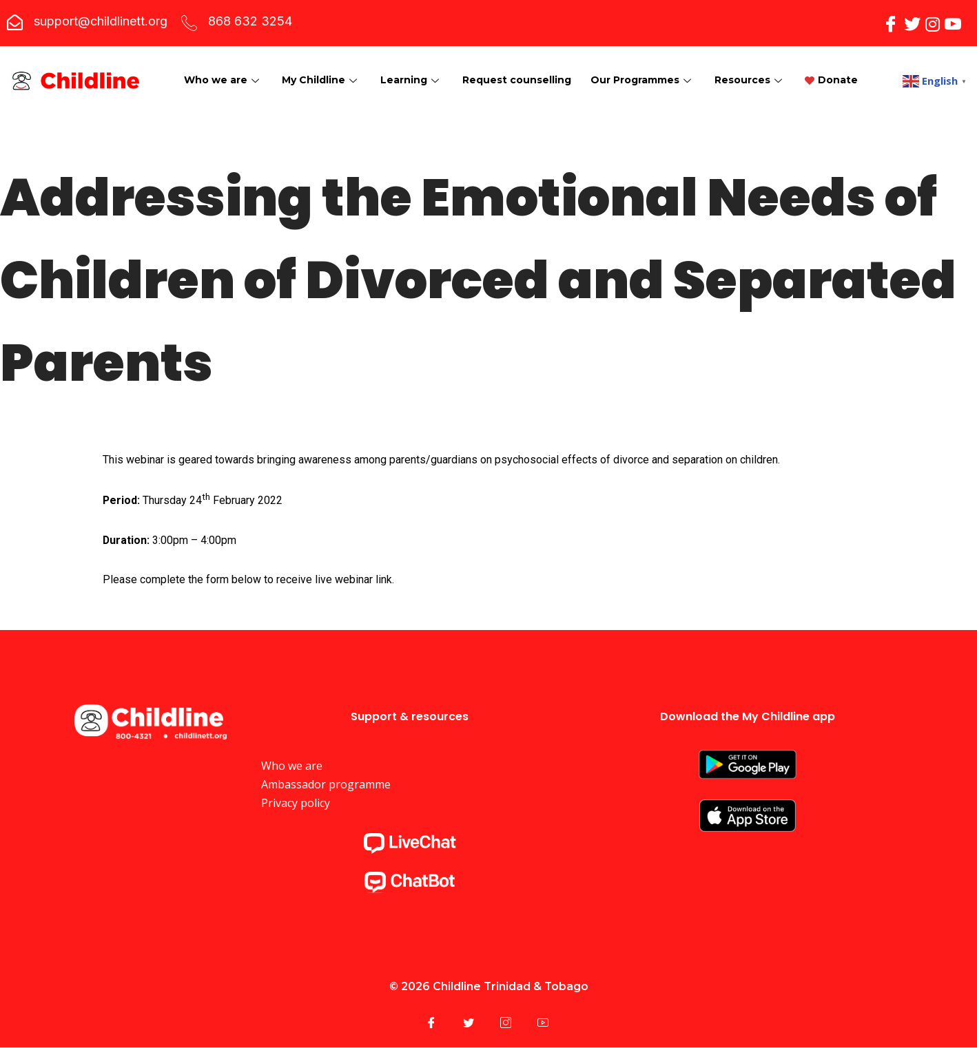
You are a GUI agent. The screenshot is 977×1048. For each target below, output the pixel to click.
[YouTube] (953, 23)
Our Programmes (646, 66)
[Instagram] (932, 23)
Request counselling (518, 66)
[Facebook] (891, 23)
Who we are (222, 66)
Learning (413, 66)
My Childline (321, 66)
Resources (754, 66)
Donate (209, 93)
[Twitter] (912, 23)
